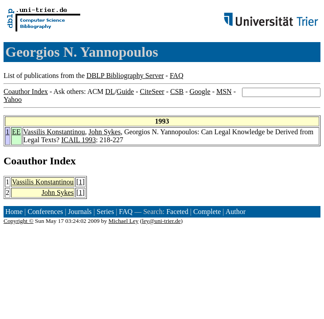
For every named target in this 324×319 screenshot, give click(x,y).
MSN (224, 91)
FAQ (176, 75)
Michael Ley (124, 221)
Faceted (177, 211)
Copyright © (19, 221)
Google (200, 91)
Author (236, 211)
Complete (207, 211)
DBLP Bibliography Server (125, 75)
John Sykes (105, 132)
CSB (176, 91)
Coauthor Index (26, 91)
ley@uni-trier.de (161, 221)
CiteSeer (152, 91)
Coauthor (25, 161)
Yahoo (13, 99)
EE (16, 132)
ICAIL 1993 (78, 140)
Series (105, 211)
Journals (79, 211)
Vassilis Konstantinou (54, 132)
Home (14, 211)
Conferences (45, 211)
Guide (125, 91)
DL (109, 91)
